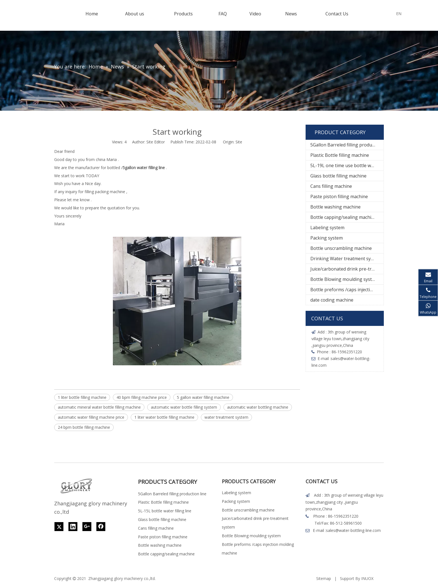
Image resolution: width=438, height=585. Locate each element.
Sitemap (323, 578)
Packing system (326, 238)
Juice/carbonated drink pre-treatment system (347, 269)
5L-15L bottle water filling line (164, 510)
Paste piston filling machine (339, 196)
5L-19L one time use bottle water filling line (347, 165)
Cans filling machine (331, 186)
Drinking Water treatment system (345, 258)
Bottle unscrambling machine (341, 248)
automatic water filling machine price (91, 417)
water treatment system (226, 417)
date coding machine (331, 300)
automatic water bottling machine (257, 407)
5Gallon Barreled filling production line (347, 145)
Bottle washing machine (335, 207)
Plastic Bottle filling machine (339, 155)
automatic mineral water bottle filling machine (99, 407)
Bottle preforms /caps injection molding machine (347, 289)
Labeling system (327, 227)
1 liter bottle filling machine (82, 397)
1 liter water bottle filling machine (164, 417)
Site (238, 142)
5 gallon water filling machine (203, 397)
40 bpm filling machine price (141, 397)
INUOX (367, 578)
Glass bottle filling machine (338, 176)
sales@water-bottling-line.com (353, 530)
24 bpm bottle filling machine (84, 427)
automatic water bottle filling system (184, 407)
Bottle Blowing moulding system (344, 279)
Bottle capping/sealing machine (343, 217)
